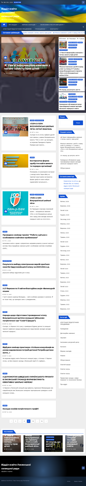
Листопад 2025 (65, 219)
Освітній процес (23, 62)
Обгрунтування (65, 360)
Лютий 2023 (64, 286)
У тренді (80, 38)
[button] (83, 27)
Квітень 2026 (64, 201)
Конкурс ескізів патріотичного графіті (20, 409)
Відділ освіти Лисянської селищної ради (10, 12)
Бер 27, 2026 (51, 449)
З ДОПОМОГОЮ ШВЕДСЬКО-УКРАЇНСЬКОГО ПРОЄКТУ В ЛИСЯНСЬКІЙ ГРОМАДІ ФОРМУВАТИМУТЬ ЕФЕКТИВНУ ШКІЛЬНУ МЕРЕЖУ (28, 379)
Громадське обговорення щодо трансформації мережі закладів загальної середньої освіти (70, 162)
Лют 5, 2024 (35, 169)
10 (33, 421)
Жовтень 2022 (65, 300)
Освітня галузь (32, 62)
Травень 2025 (64, 237)
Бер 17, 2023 (7, 356)
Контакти (54, 29)
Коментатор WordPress (71, 181)
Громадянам (40, 29)
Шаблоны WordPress (7, 480)
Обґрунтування (65, 168)
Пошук (62, 117)
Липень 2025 (64, 233)
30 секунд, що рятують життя (69, 155)
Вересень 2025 (65, 228)
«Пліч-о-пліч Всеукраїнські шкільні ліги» (40, 200)
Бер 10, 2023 (8, 385)
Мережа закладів (29, 25)
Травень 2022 (64, 304)
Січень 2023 (64, 291)
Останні (62, 38)
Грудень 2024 (64, 246)
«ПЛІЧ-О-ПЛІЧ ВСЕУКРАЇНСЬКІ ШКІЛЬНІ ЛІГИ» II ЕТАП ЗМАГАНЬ (42, 126)
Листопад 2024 (65, 251)
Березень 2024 (65, 264)
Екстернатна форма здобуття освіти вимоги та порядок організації (41, 163)
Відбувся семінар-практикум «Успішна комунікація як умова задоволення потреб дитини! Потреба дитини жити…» (28, 350)
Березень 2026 (65, 206)
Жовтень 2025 (65, 224)
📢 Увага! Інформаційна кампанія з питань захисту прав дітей (27, 67)
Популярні (71, 38)
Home (68, 481)
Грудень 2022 (64, 295)
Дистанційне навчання (67, 333)
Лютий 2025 (64, 242)
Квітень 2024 (64, 259)
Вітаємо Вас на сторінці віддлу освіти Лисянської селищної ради (71, 186)
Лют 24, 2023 (8, 412)
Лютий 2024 (64, 268)
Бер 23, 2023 (8, 324)
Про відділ (13, 25)
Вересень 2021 (65, 309)
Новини (16, 62)
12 (41, 421)
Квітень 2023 (64, 277)
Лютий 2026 (64, 210)
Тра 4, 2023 (7, 240)
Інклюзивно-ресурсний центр (52, 25)
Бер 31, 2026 (30, 449)
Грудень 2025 (64, 215)
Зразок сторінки (78, 481)
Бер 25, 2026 (72, 449)
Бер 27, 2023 (8, 294)
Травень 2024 (64, 255)
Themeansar (26, 480)
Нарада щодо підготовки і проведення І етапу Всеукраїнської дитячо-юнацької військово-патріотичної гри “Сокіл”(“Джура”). (25, 318)
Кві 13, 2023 (7, 270)
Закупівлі (63, 338)
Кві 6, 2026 (8, 73)
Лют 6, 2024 (35, 132)
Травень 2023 (64, 273)
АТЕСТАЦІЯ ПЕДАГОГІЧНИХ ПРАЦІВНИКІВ (17, 29)
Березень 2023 (65, 282)
